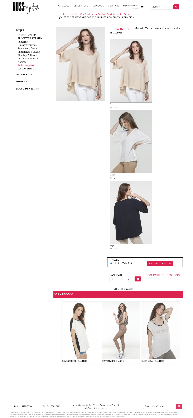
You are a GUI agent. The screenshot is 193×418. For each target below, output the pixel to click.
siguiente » (129, 289)
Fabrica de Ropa (60, 412)
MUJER (20, 30)
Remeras (23, 41)
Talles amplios (26, 65)
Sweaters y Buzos (27, 48)
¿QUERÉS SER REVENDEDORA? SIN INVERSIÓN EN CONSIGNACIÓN (96, 17)
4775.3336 (27, 406)
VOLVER (118, 289)
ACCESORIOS (24, 74)
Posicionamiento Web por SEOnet (113, 416)
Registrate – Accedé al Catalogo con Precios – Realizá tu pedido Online (96, 14)
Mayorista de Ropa (72, 414)
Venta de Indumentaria (88, 412)
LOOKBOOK (98, 5)
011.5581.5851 (54, 406)
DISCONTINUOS (27, 68)
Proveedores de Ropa (112, 414)
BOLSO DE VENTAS (27, 88)
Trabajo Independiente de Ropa (54, 414)
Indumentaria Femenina (93, 416)
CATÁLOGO (63, 5)
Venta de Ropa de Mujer (35, 414)
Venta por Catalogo (48, 412)
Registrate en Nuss (131, 5)
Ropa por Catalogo (171, 412)
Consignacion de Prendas (18, 414)
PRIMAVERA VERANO (30, 38)
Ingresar (135, 8)
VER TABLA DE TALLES (160, 263)
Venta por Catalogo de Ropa (155, 412)
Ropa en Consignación (17, 412)
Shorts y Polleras (27, 55)
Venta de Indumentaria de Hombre (28, 416)
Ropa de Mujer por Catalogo (75, 416)
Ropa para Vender (139, 412)
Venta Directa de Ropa (104, 412)
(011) (19, 406)
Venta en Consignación (33, 412)
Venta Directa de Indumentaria (122, 412)
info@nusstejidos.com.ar (95, 408)
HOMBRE (21, 81)
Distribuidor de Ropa (97, 414)
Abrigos (22, 62)
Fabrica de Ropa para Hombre (153, 414)
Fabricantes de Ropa (73, 412)
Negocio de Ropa (84, 414)
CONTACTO (114, 5)
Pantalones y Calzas (29, 51)
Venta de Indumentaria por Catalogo (53, 416)
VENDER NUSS (81, 5)
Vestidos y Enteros (28, 58)
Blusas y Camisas (27, 45)
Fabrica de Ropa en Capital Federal (131, 414)
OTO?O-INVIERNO (28, 35)
